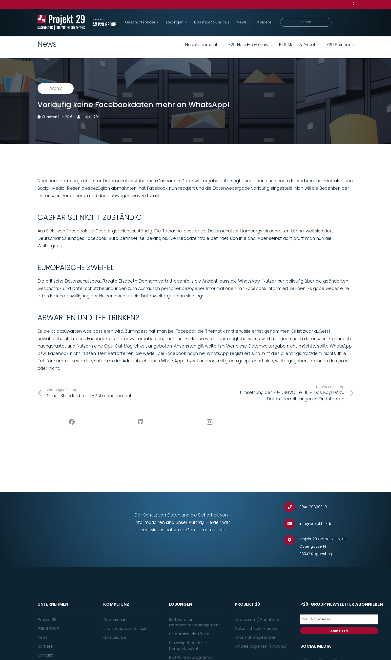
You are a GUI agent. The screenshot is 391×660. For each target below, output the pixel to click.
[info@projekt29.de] (291, 523)
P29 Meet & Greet (297, 45)
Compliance (114, 637)
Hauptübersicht (201, 45)
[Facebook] (72, 422)
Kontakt (45, 655)
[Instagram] (209, 422)
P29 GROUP (48, 628)
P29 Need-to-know (248, 45)
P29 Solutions (340, 45)
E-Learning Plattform (189, 634)
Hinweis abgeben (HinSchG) (261, 646)
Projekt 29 (47, 619)
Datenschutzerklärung (256, 628)
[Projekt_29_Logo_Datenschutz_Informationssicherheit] (61, 22)
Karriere (45, 646)
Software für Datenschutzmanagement (194, 622)
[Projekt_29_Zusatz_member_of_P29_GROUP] (103, 22)
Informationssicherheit (124, 628)
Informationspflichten (255, 637)
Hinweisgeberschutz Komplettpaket (188, 645)
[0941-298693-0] (291, 507)
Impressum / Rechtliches (258, 619)
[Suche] (306, 22)
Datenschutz (115, 619)
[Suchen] (346, 22)
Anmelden (339, 631)
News (43, 637)
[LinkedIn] (140, 422)
